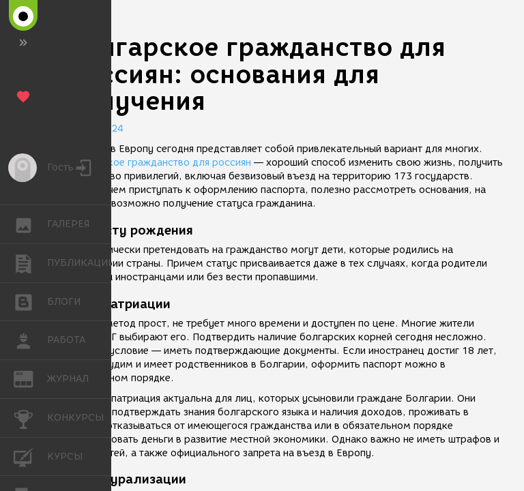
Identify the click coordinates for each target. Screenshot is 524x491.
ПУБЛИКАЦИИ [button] (30, 263)
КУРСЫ (30, 456)
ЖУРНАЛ (30, 378)
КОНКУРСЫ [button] (30, 418)
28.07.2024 (95, 128)
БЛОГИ (30, 301)
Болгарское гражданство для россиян (159, 162)
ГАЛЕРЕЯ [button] (30, 224)
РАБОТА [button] (30, 340)
